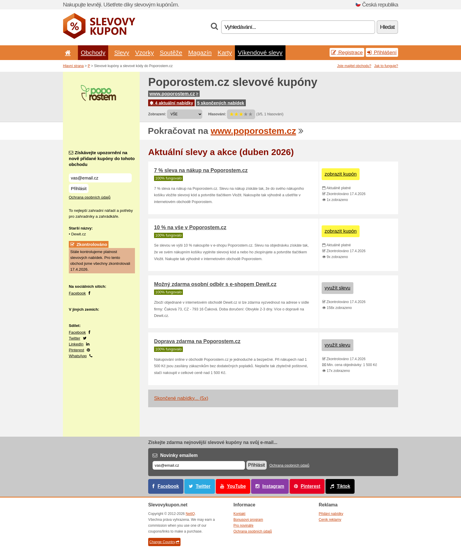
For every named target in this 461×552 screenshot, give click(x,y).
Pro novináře (243, 525)
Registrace (347, 52)
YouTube (236, 486)
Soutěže (171, 52)
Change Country (164, 542)
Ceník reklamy (330, 520)
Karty (225, 52)
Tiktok (343, 486)
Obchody (93, 52)
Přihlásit (78, 188)
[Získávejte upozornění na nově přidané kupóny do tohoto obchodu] (100, 177)
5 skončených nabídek (220, 102)
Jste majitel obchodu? (354, 66)
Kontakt (239, 514)
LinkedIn (76, 344)
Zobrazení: (157, 114)
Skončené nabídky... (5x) (181, 398)
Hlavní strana (73, 66)
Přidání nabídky (331, 514)
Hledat (387, 27)
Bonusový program (248, 520)
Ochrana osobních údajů (90, 197)
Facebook (77, 293)
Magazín (200, 52)
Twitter (74, 338)
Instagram (273, 486)
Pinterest (76, 350)
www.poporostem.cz (173, 93)
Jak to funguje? (386, 66)
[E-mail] (199, 465)
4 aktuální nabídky (171, 102)
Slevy (121, 52)
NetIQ (190, 514)
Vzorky (144, 52)
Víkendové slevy (260, 52)
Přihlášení (382, 52)
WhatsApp (78, 356)
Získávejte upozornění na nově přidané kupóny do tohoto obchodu (102, 158)
